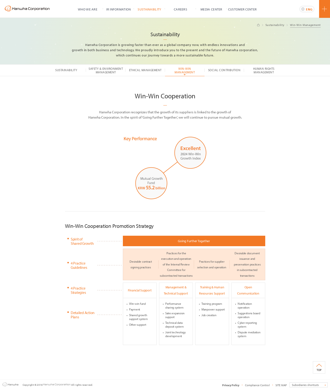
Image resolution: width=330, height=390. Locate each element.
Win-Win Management (305, 25)
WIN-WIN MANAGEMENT (185, 70)
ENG (309, 9)
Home (258, 25)
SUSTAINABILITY (149, 9)
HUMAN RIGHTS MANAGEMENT (264, 70)
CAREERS (180, 9)
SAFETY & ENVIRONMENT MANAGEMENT (106, 70)
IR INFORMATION (118, 9)
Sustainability (275, 25)
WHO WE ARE (87, 9)
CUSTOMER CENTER (242, 9)
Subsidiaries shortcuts (305, 385)
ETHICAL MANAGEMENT (145, 70)
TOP (319, 370)
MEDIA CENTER (211, 9)
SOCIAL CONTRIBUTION (224, 70)
